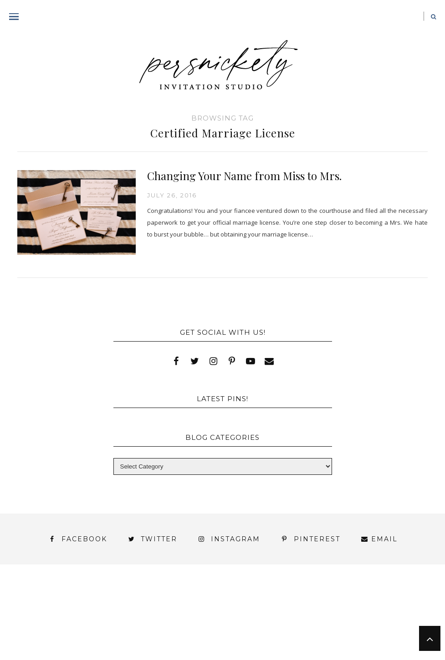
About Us (52, 598)
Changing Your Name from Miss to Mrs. (244, 175)
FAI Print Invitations (224, 607)
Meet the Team (128, 631)
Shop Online (391, 631)
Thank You (329, 615)
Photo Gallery (53, 615)
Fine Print (306, 607)
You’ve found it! (46, 631)
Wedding (387, 615)
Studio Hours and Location (222, 638)
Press (113, 615)
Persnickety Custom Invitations (242, 631)
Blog (52, 607)
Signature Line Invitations (235, 615)
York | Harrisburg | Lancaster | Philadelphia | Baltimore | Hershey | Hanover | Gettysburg (214, 623)
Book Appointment (126, 607)
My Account (369, 607)
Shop (152, 615)
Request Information (222, 647)
